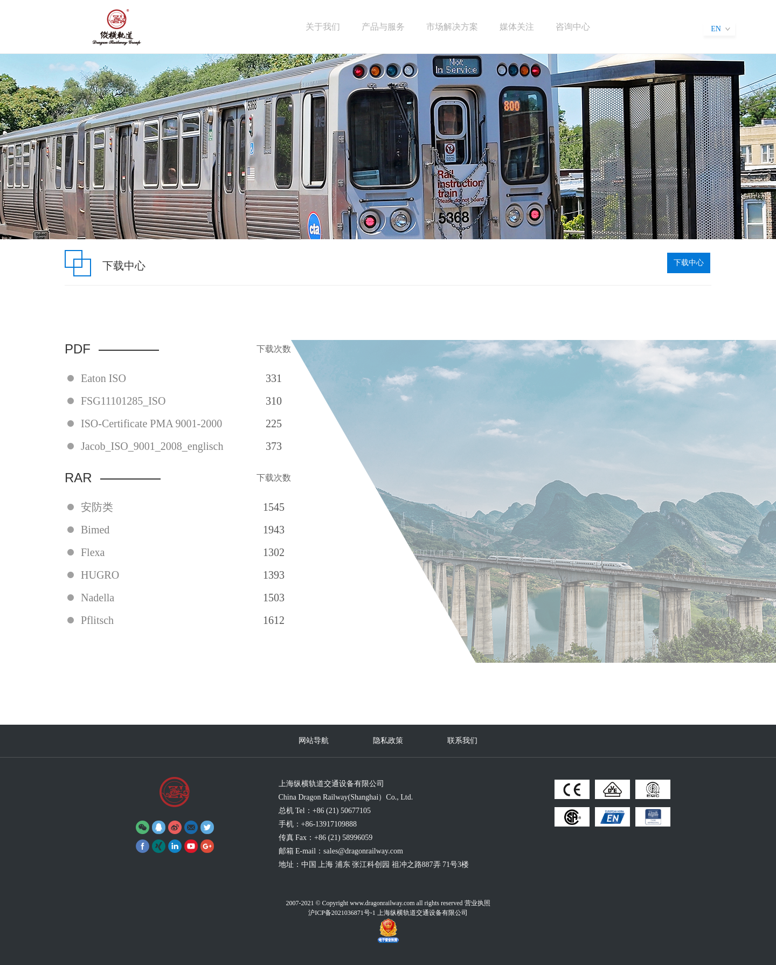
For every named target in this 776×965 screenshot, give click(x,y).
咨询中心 (573, 26)
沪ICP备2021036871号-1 (342, 913)
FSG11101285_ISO (123, 401)
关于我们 (323, 26)
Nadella (97, 597)
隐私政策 (388, 741)
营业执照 (477, 903)
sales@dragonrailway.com (363, 851)
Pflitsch (97, 620)
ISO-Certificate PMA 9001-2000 (151, 423)
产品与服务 (383, 26)
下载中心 (689, 263)
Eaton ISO (103, 378)
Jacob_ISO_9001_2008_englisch (152, 446)
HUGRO (100, 575)
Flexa (93, 552)
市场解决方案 (452, 26)
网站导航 (314, 741)
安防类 (97, 507)
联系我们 (462, 741)
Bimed (95, 530)
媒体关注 (517, 26)
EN (716, 29)
